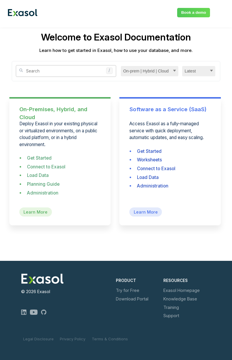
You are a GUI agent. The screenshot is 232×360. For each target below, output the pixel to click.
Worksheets (149, 160)
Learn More (35, 211)
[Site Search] (66, 71)
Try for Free (127, 290)
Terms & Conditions (110, 339)
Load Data (38, 175)
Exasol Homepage (181, 290)
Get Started (39, 158)
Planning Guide (43, 184)
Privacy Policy (72, 339)
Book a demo (193, 12)
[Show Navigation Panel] (221, 12)
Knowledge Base (180, 298)
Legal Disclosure (38, 339)
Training (171, 307)
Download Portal (132, 298)
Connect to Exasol (46, 167)
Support (171, 315)
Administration (42, 193)
